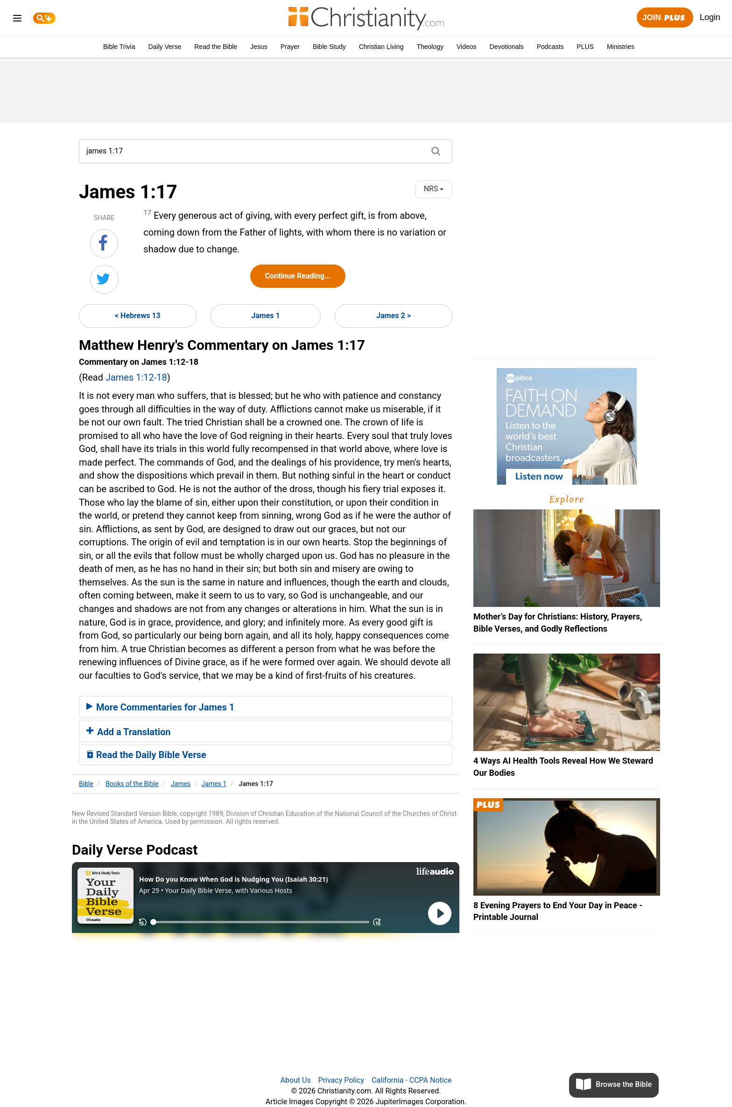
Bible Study (329, 46)
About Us (295, 1080)
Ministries (620, 46)
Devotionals (507, 46)
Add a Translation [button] (128, 732)
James (180, 783)
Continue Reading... (298, 276)
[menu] (17, 20)
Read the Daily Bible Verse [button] (146, 754)
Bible (86, 783)
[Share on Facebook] (104, 243)
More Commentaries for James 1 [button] (160, 707)
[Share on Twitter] (104, 279)
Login (710, 17)
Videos (467, 46)
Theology (429, 46)
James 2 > (393, 315)
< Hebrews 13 (138, 315)
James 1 (265, 315)
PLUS (585, 46)
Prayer (290, 46)
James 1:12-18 (136, 377)
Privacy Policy (341, 1080)
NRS (434, 188)
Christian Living (381, 46)
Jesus (258, 46)
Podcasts (550, 46)
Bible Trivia (119, 46)
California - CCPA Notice (412, 1080)
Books (132, 783)
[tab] (265, 706)
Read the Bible (215, 46)
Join (664, 18)
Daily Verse (164, 46)
